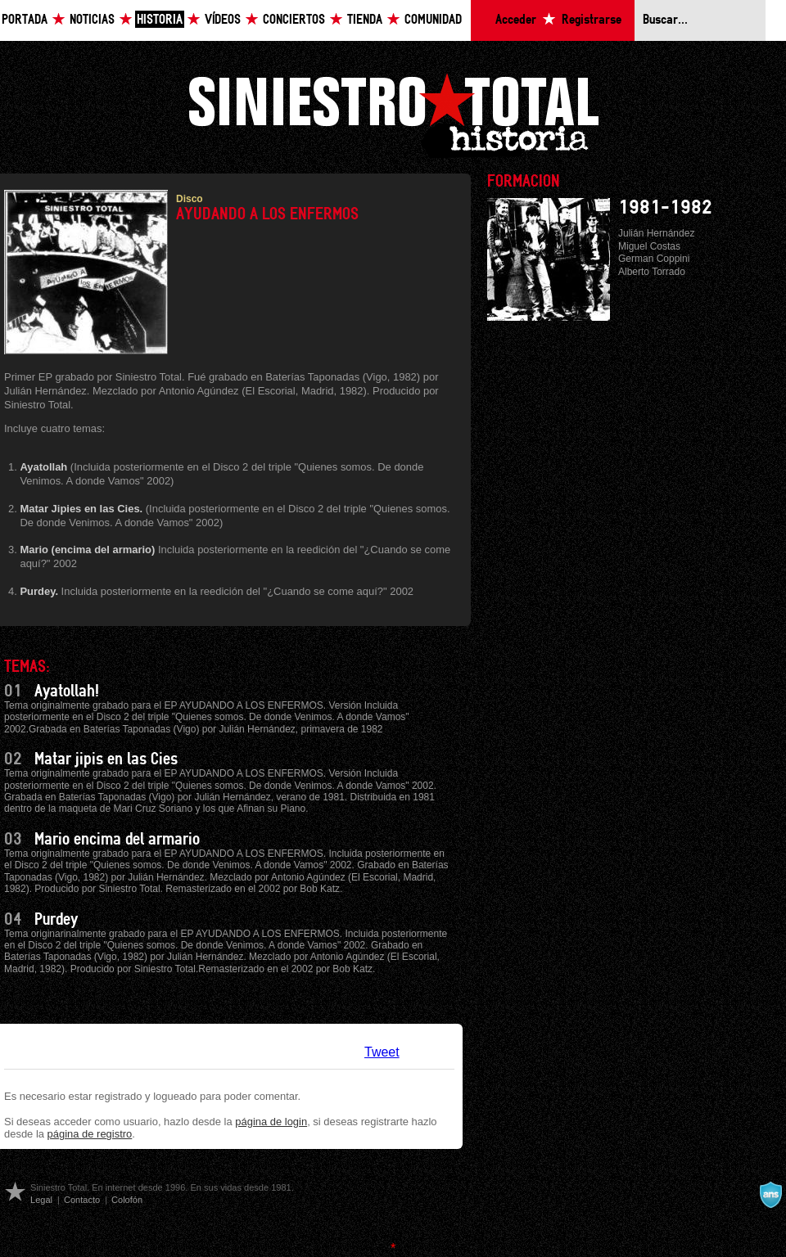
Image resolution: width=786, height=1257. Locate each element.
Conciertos (294, 20)
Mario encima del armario (117, 839)
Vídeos (223, 20)
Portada (24, 20)
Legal (41, 1200)
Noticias (92, 20)
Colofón (126, 1200)
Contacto (82, 1200)
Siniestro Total (393, 113)
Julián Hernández (656, 233)
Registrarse (591, 20)
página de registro (90, 1134)
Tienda (364, 20)
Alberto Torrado (651, 271)
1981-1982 (665, 208)
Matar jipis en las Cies (106, 759)
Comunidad (433, 20)
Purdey (56, 919)
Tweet (382, 1052)
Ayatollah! (66, 691)
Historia (160, 20)
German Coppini (653, 258)
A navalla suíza (770, 1195)
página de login (271, 1121)
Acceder (515, 20)
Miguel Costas (649, 246)
